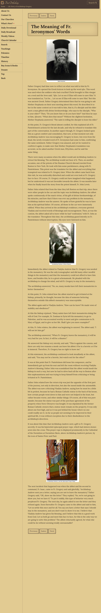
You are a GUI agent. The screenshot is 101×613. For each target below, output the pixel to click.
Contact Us (6, 15)
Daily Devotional (8, 28)
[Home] (9, 2)
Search (4, 44)
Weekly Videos (7, 36)
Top (3, 74)
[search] (93, 2)
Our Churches (7, 19)
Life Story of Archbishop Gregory (20, 6)
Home (3, 6)
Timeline (5, 57)
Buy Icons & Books (9, 65)
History (4, 61)
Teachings (5, 49)
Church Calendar (9, 40)
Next (52, 15)
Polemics (5, 53)
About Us (5, 11)
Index (43, 15)
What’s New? (7, 23)
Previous (33, 15)
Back (3, 78)
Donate (4, 70)
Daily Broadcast (8, 32)
